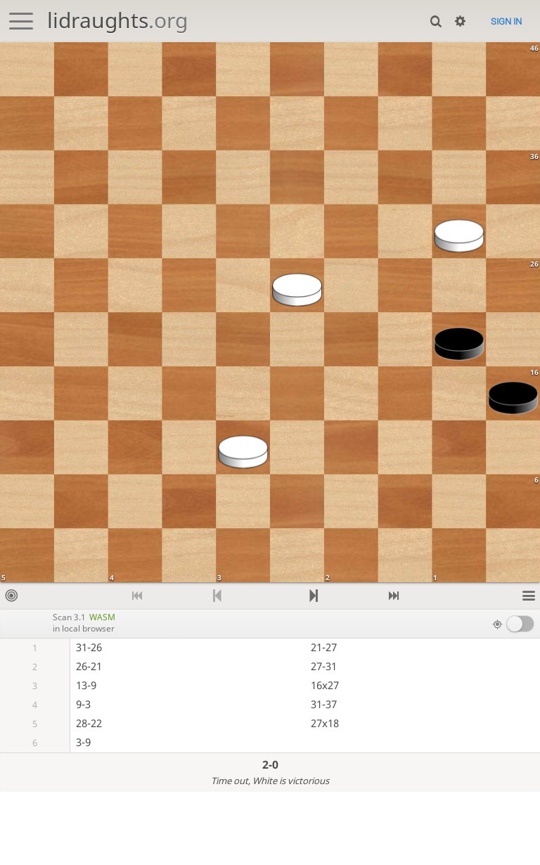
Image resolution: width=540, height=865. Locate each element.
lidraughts (117, 20)
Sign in (506, 21)
